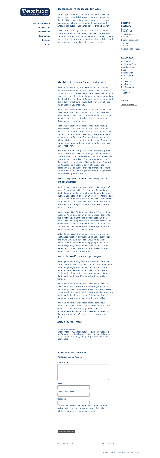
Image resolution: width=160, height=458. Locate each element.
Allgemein (126, 61)
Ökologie (102, 332)
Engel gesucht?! (130, 40)
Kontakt (46, 40)
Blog (47, 44)
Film (92, 332)
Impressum (44, 36)
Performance (127, 87)
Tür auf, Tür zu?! (126, 45)
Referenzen (44, 32)
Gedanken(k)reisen (131, 49)
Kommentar (63, 363)
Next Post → (108, 443)
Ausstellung (127, 67)
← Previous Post (65, 443)
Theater (125, 93)
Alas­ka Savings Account (98, 162)
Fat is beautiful (126, 30)
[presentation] (77, 421)
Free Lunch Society (68, 337)
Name (61, 384)
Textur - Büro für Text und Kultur (124, 453)
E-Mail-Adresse (67, 391)
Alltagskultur (80, 332)
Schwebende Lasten (127, 36)
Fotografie (127, 73)
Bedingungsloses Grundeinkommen (92, 334)
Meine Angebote (41, 23)
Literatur (126, 81)
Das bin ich (43, 28)
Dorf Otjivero (92, 165)
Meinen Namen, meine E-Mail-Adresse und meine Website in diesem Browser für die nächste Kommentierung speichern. (82, 408)
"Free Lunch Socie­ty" (96, 36)
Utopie (85, 337)
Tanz (123, 90)
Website (62, 399)
